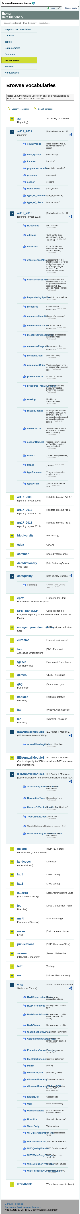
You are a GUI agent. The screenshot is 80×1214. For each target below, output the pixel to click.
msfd (20, 918)
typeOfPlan (33, 483)
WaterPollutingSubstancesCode (36, 833)
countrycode (34, 143)
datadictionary (27, 563)
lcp (19, 905)
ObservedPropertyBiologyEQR (36, 1086)
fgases (21, 662)
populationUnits (36, 365)
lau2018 (22, 892)
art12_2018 (24, 213)
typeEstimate (34, 472)
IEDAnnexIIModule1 (30, 731)
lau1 (20, 874)
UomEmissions (35, 1110)
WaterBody (33, 1126)
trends (30, 465)
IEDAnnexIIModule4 (30, 774)
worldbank (24, 1184)
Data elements (12, 48)
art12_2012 (24, 131)
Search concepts (45, 109)
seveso (22, 953)
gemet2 (22, 674)
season (31, 182)
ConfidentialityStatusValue (36, 1038)
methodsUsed (35, 355)
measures (32, 306)
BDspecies (33, 225)
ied (19, 718)
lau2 (20, 883)
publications (25, 944)
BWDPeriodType (36, 1005)
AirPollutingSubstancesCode (36, 786)
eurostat (23, 640)
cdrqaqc (31, 235)
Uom (29, 1103)
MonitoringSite (35, 1072)
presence (32, 175)
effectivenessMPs (36, 260)
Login (53, 8)
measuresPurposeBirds (36, 335)
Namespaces (12, 72)
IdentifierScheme (36, 1059)
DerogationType (36, 798)
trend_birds (33, 188)
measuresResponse (36, 346)
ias (19, 709)
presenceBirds (35, 376)
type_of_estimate (36, 195)
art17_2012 (24, 509)
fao (19, 649)
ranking (31, 399)
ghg (19, 684)
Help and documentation (18, 29)
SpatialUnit (33, 1097)
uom (20, 975)
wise (20, 984)
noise (21, 931)
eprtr (20, 598)
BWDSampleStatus (36, 1014)
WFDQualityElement (36, 1148)
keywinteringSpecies (36, 297)
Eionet (18, 23)
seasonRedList (35, 442)
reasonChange (35, 410)
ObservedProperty (36, 1079)
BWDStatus (33, 1025)
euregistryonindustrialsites (31, 627)
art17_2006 (24, 497)
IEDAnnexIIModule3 (30, 757)
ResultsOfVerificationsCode (36, 807)
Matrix (30, 1065)
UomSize (32, 1119)
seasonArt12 (34, 428)
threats (31, 455)
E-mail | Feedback (14, 1203)
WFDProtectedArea (36, 1141)
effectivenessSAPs (36, 279)
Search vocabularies (20, 109)
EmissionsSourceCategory (36, 1050)
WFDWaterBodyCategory (36, 1155)
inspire (22, 848)
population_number (36, 168)
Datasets (9, 35)
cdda (20, 544)
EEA (19, 3)
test (19, 966)
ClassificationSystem (36, 1032)
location (31, 161)
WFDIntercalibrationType (36, 1132)
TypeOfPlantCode (36, 816)
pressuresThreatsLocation (36, 385)
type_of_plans (35, 202)
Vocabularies (12, 60)
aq (19, 118)
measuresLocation (36, 325)
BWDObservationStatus (36, 997)
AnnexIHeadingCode (36, 744)
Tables (8, 41)
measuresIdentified (36, 316)
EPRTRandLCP (27, 610)
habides (22, 696)
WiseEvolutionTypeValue (36, 1164)
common (23, 553)
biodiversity (25, 535)
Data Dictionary (29, 23)
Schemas (10, 54)
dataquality (24, 575)
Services (9, 66)
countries (32, 246)
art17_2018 (24, 522)
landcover (24, 861)
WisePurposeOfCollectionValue (36, 1170)
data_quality (34, 154)
